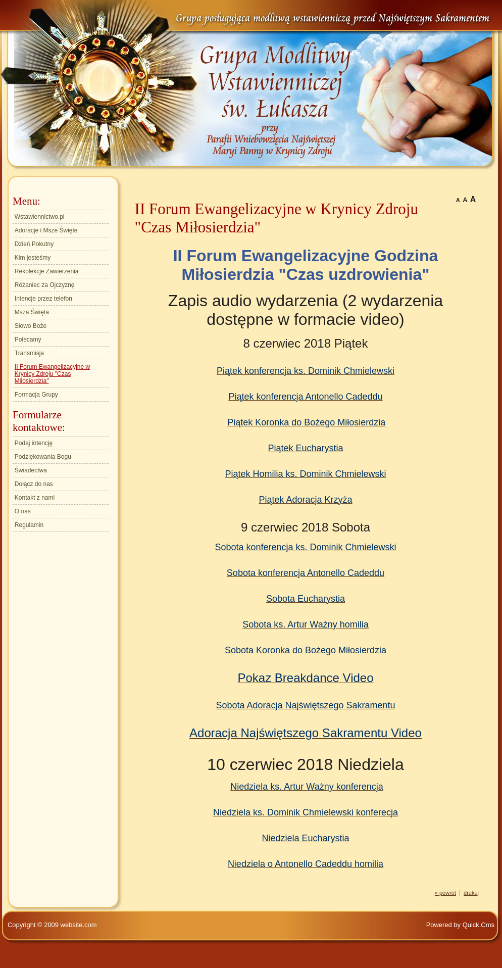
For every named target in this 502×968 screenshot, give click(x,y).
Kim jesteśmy (33, 257)
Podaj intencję (34, 443)
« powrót (445, 893)
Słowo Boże (30, 325)
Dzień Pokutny (34, 244)
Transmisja (29, 353)
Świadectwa (31, 470)
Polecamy (28, 339)
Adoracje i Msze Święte (46, 230)
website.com (79, 925)
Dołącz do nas (34, 484)
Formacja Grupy (36, 394)
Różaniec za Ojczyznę (45, 284)
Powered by (460, 925)
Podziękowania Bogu (43, 456)
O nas (23, 511)
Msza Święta (32, 312)
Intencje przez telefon (43, 298)
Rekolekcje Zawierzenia (47, 271)
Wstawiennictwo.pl (40, 216)
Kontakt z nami (35, 497)
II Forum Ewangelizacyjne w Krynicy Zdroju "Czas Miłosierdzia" (52, 373)
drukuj (471, 893)
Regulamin (29, 524)
